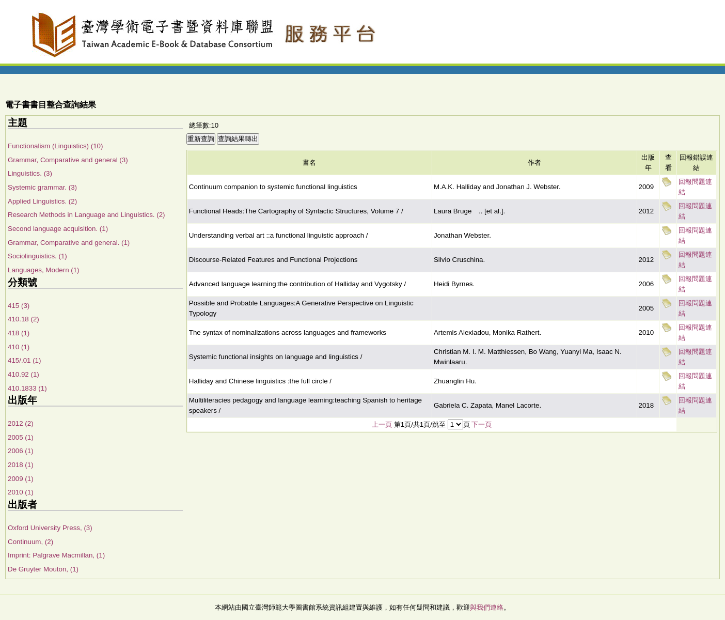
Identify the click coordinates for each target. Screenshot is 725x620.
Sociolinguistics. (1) (37, 256)
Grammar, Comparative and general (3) (68, 160)
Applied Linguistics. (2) (42, 201)
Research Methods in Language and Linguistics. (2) (86, 215)
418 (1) (18, 333)
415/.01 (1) (24, 360)
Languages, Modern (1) (44, 270)
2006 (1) (21, 451)
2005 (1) (21, 437)
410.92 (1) (23, 374)
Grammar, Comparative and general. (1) (69, 242)
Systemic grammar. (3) (42, 187)
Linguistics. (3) (30, 173)
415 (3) (18, 305)
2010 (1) (21, 492)
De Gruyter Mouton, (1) (43, 569)
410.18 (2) (23, 319)
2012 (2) (21, 423)
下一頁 (481, 424)
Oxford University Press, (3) (50, 528)
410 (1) (18, 347)
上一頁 (382, 424)
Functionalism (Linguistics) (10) (55, 146)
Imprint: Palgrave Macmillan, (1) (56, 555)
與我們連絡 (486, 607)
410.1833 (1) (27, 388)
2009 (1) (21, 479)
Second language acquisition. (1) (58, 229)
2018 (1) (21, 465)
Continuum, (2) (30, 542)
